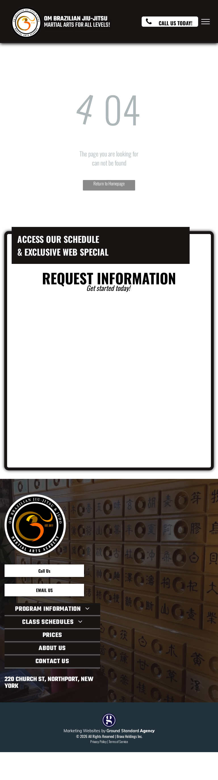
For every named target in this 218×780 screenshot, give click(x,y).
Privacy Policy (98, 741)
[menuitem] (52, 609)
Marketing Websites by (85, 730)
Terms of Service (118, 741)
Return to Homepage (109, 183)
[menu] (205, 21)
